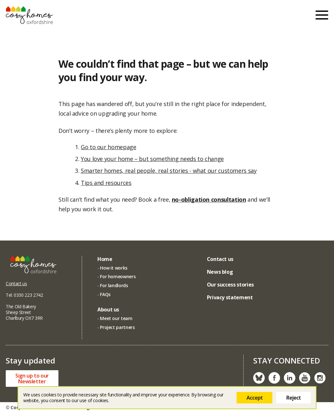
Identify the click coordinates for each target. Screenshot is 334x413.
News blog (220, 272)
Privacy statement (230, 297)
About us (108, 309)
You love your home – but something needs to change (152, 159)
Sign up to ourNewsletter (32, 378)
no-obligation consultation (209, 201)
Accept (254, 397)
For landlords (114, 285)
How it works (113, 268)
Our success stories (230, 284)
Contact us (16, 283)
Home (104, 259)
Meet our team (116, 318)
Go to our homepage (108, 147)
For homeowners (117, 276)
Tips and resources (106, 183)
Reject (293, 397)
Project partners (117, 327)
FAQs (105, 294)
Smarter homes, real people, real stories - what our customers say (169, 170)
